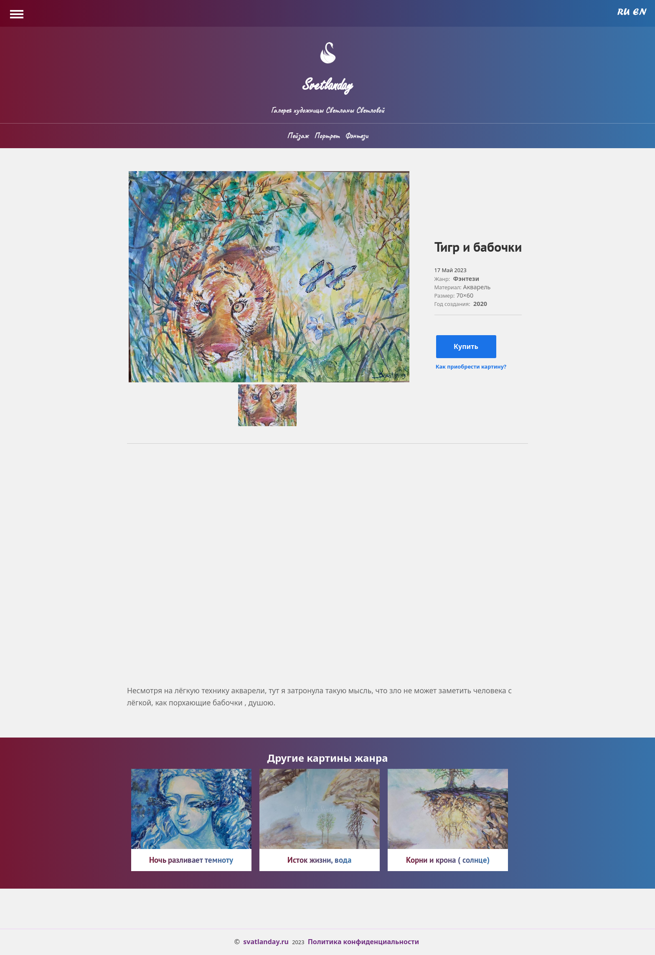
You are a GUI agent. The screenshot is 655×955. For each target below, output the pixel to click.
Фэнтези (356, 136)
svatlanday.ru (266, 941)
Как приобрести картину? (471, 366)
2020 (480, 304)
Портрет (326, 136)
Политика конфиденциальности (363, 941)
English (640, 11)
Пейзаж (297, 136)
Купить (466, 346)
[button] (269, 379)
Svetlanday (327, 81)
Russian (623, 11)
